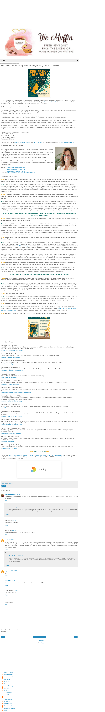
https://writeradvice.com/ (8, 441)
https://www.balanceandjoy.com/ (16, 169)
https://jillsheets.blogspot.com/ (9, 448)
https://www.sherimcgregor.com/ (16, 167)
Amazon (16, 142)
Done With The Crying (21, 246)
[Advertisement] (39, 13)
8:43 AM (14, 530)
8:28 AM (14, 520)
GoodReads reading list (67, 142)
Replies (8, 504)
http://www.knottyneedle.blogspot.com (12, 370)
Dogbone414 (8, 571)
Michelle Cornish (8, 699)
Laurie (6, 539)
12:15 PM (11, 539)
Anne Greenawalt (8, 677)
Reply (6, 500)
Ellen (5, 683)
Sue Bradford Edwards (9, 708)
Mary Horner (7, 697)
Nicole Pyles (7, 701)
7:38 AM (18, 494)
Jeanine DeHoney (8, 686)
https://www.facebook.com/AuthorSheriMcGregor (21, 172)
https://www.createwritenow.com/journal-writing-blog (16, 392)
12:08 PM (14, 600)
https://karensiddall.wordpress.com (11, 357)
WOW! (5, 710)
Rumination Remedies (50, 102)
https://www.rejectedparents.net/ (16, 171)
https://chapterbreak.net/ (8, 408)
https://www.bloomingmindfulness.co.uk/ (12, 364)
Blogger (43, 643)
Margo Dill (6, 694)
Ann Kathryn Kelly (8, 674)
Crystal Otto (7, 681)
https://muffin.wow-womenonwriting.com (12, 350)
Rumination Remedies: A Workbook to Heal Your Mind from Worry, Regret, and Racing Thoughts (36, 455)
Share (3, 485)
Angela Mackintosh (10, 494)
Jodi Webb (6, 688)
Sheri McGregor (13, 507)
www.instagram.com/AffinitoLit (9, 377)
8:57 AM (20, 555)
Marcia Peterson (8, 692)
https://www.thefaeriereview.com (10, 384)
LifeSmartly (8, 580)
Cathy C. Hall (7, 679)
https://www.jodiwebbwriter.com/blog (11, 401)
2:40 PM (14, 571)
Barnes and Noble (25, 142)
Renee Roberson (8, 703)
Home (39, 637)
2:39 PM (16, 590)
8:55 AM (20, 507)
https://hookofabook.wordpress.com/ (11, 416)
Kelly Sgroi (6, 690)
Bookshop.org (38, 142)
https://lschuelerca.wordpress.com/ (11, 433)
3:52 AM (14, 580)
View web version (39, 640)
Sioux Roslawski (8, 706)
